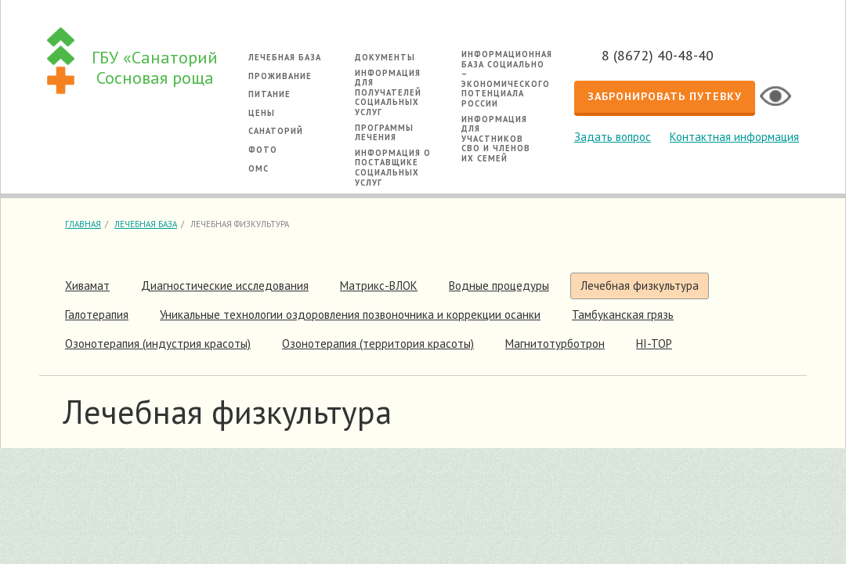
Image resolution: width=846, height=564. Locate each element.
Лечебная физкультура (639, 285)
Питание (269, 94)
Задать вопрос (612, 136)
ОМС (258, 168)
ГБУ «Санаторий (155, 68)
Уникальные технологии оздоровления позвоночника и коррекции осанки (350, 314)
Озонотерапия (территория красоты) (378, 343)
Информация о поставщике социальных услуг (393, 167)
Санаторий (275, 130)
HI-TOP (654, 343)
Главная (83, 224)
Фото (262, 149)
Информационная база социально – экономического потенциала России (506, 79)
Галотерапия (96, 314)
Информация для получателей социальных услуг (388, 92)
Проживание (280, 75)
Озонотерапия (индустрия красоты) (158, 343)
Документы (385, 57)
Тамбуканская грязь (623, 314)
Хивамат (87, 285)
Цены (261, 112)
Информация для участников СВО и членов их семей (495, 139)
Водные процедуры (499, 285)
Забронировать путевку (665, 96)
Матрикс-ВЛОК (379, 285)
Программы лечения (384, 132)
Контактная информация (734, 136)
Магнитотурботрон (555, 343)
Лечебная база (284, 57)
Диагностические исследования (225, 285)
